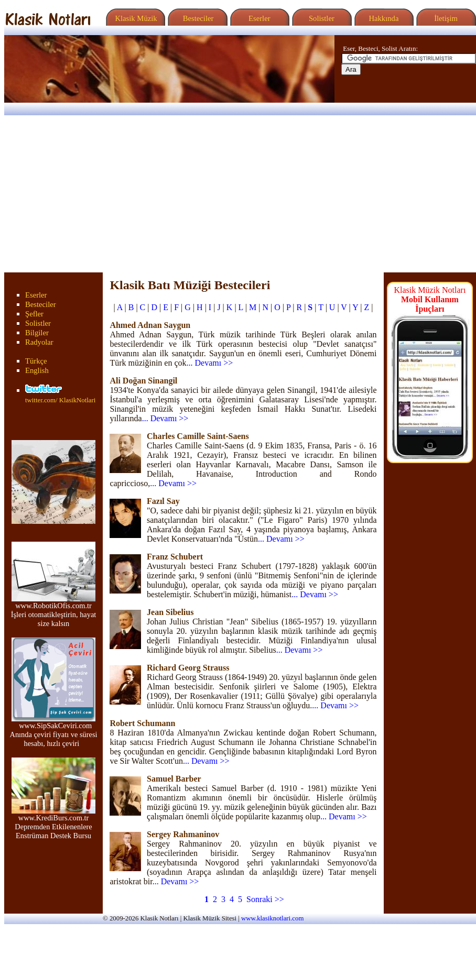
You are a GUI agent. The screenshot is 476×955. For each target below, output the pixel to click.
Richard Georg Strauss (188, 667)
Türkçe (36, 361)
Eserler (258, 18)
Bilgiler (37, 332)
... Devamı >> (210, 362)
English (37, 370)
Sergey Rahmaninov (183, 834)
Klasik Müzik (134, 18)
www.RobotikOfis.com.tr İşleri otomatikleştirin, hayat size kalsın (53, 611)
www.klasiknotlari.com (272, 918)
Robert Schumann (142, 723)
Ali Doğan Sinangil (143, 380)
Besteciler (196, 18)
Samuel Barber (174, 778)
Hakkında (383, 18)
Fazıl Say (163, 501)
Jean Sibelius (170, 612)
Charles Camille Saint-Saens (198, 436)
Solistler (320, 18)
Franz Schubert (175, 556)
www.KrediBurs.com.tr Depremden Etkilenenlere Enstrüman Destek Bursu (53, 823)
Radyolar (39, 342)
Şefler (34, 314)
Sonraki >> (265, 899)
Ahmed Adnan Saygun (150, 325)
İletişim (444, 18)
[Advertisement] (238, 193)
